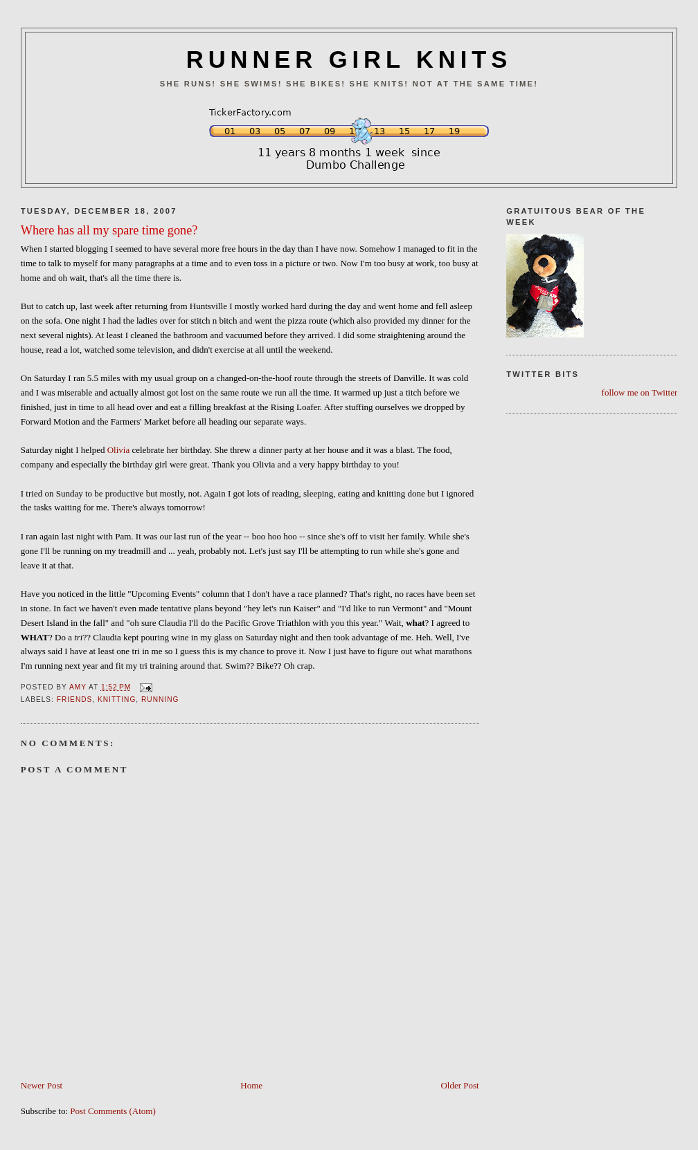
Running (160, 699)
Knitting (117, 699)
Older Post (459, 1085)
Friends (75, 699)
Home (251, 1085)
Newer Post (41, 1085)
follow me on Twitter (640, 392)
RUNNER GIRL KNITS (349, 59)
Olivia (118, 450)
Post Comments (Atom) (113, 1111)
